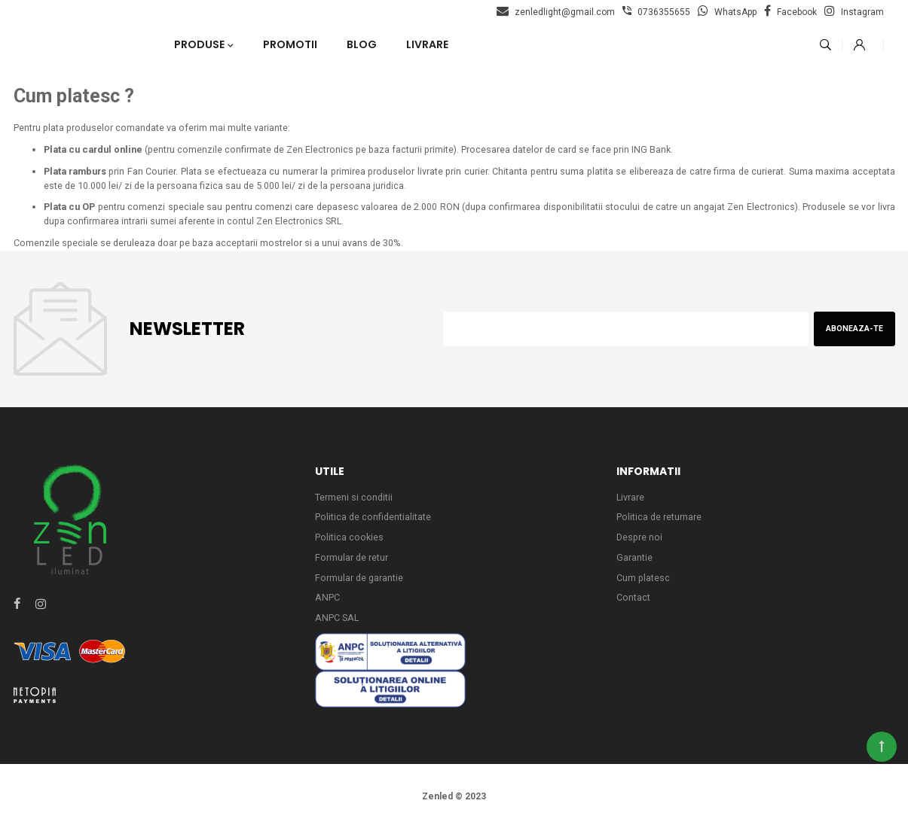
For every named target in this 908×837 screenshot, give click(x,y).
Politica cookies (349, 543)
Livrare (427, 44)
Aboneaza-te (853, 332)
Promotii (290, 44)
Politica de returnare (659, 522)
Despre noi (640, 543)
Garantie (634, 563)
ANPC (327, 604)
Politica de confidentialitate (374, 522)
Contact (633, 604)
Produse (199, 44)
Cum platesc (643, 584)
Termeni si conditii (354, 501)
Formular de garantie (360, 584)
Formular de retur (352, 563)
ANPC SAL (337, 626)
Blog (362, 44)
